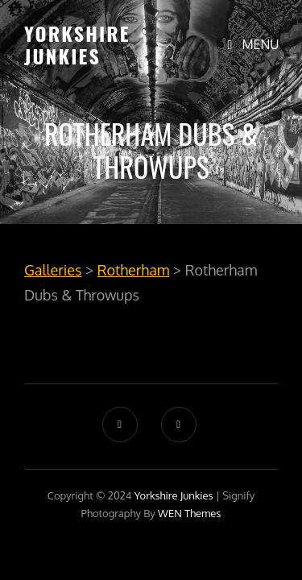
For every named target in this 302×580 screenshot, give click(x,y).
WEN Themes (189, 513)
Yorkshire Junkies (77, 44)
